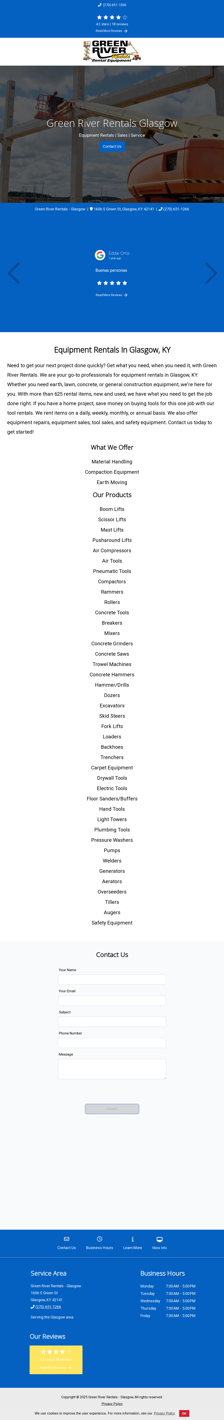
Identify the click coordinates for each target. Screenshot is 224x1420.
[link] (124, 209)
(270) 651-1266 (112, 5)
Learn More (132, 1243)
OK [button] (184, 1413)
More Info (159, 1243)
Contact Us (112, 146)
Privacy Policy (112, 1404)
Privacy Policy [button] (164, 1413)
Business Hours (99, 1243)
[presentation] (112, 1091)
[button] (13, 273)
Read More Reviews (112, 31)
